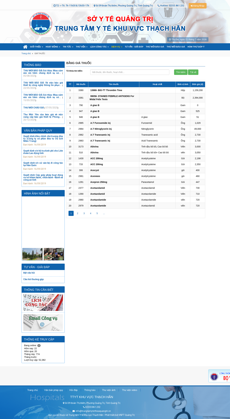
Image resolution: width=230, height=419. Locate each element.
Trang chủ (26, 53)
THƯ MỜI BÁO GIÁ (155, 47)
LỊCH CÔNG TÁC (99, 47)
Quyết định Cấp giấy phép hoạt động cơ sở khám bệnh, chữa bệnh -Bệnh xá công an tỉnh (43, 177)
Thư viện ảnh (108, 390)
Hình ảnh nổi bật (37, 193)
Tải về (193, 72)
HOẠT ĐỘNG (53, 47)
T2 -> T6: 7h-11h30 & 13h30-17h (72, 5)
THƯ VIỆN (82, 47)
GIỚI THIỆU (36, 47)
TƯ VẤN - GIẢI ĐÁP (134, 47)
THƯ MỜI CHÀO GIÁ (33, 107)
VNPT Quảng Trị (127, 415)
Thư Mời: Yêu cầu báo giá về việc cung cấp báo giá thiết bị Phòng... (43, 115)
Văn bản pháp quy (38, 130)
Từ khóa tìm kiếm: (74, 71)
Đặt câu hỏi (29, 272)
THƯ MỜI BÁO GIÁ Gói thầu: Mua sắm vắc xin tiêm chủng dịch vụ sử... (43, 71)
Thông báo (32, 65)
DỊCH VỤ (116, 47)
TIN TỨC (68, 47)
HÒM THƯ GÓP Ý (196, 47)
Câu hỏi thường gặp (33, 279)
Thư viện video (129, 390)
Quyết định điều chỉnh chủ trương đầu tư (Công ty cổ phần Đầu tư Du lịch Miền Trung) (43, 138)
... (104, 213)
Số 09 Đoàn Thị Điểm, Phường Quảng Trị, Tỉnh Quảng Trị (124, 5)
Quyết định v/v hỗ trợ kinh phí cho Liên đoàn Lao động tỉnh (43, 151)
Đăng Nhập (197, 5)
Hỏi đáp (73, 390)
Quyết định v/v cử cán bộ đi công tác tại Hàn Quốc (43, 164)
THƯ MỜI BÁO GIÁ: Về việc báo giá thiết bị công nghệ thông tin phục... (43, 83)
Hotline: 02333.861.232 (172, 5)
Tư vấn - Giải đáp (37, 267)
